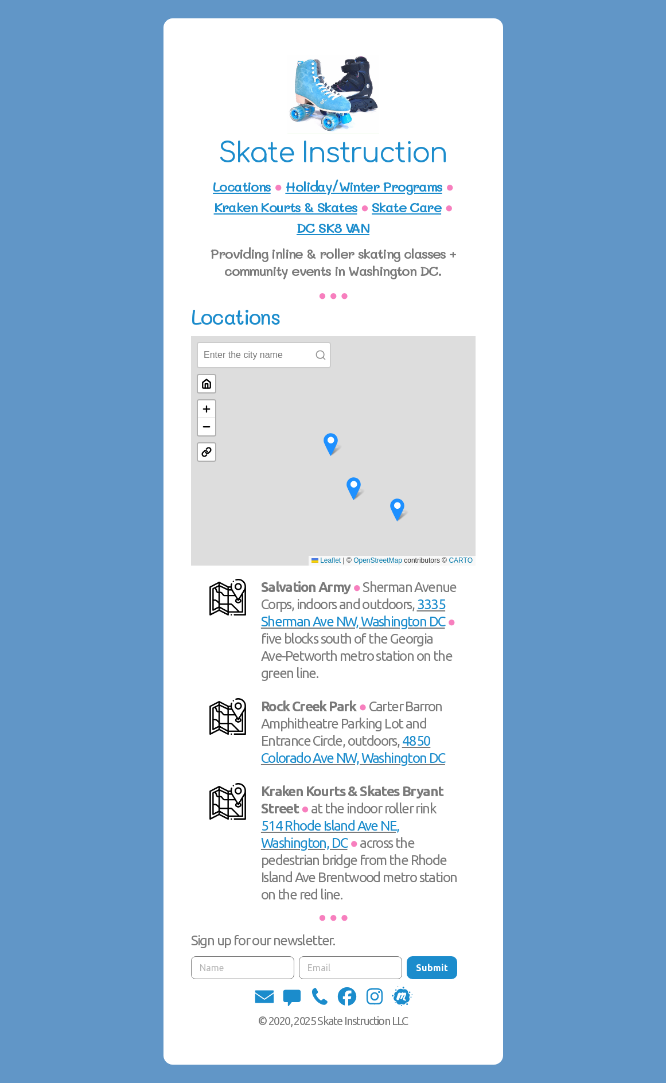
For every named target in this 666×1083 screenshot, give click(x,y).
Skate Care (406, 207)
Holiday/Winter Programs (363, 186)
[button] (264, 996)
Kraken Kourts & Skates (285, 207)
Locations (242, 186)
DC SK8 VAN (333, 227)
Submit (432, 968)
